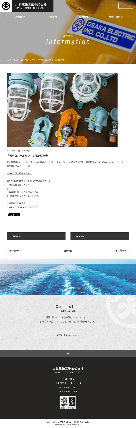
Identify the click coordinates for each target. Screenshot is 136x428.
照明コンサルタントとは (18, 166)
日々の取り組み (24, 151)
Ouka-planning (73, 425)
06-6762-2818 (70, 387)
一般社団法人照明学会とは (19, 173)
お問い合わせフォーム (68, 335)
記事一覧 (68, 251)
